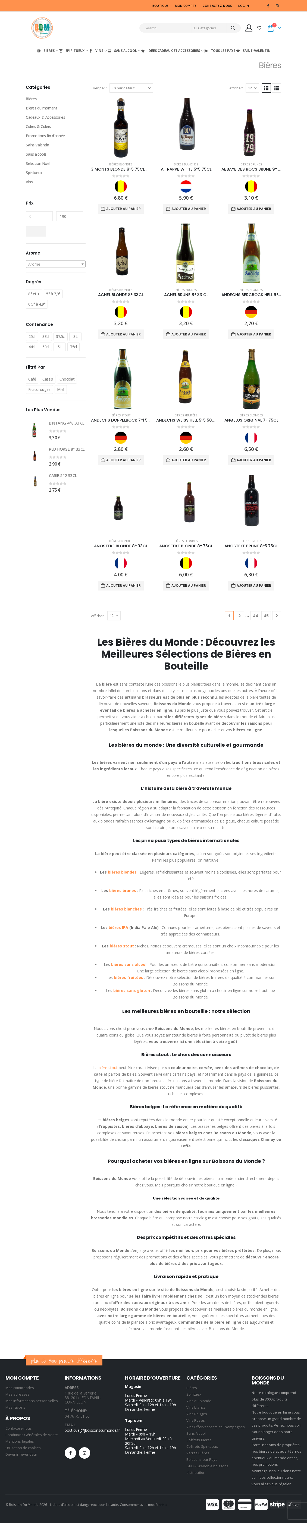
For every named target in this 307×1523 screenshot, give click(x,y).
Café (32, 379)
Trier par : (99, 88)
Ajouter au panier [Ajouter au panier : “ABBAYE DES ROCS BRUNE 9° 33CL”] (254, 208)
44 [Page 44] (255, 615)
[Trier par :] (131, 88)
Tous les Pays (219, 50)
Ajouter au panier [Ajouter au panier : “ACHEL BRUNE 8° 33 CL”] (188, 334)
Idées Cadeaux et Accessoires (170, 50)
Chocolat (67, 379)
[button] (266, 88)
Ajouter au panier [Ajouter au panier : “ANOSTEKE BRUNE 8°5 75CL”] (254, 585)
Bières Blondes (120, 164)
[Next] (276, 615)
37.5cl (60, 336)
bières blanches (126, 909)
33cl (45, 336)
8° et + (34, 293)
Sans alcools (36, 154)
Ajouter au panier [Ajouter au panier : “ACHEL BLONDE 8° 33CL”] (123, 334)
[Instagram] (277, 6)
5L (60, 346)
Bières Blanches (186, 164)
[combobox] (56, 264)
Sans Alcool (122, 50)
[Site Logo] (42, 28)
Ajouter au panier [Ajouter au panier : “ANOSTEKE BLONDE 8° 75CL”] (188, 585)
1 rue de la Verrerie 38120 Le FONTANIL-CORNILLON (83, 1397)
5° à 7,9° (53, 293)
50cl (45, 346)
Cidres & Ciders (38, 126)
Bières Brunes (251, 164)
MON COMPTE (186, 6)
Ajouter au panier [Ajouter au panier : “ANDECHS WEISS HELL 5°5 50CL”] (188, 460)
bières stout (122, 946)
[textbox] (55, 264)
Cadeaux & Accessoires (45, 117)
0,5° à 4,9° (36, 304)
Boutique (160, 6)
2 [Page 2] (239, 615)
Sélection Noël (38, 163)
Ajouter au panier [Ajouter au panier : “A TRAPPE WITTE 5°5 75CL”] (188, 208)
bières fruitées (128, 977)
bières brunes (122, 890)
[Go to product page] (121, 128)
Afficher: (236, 88)
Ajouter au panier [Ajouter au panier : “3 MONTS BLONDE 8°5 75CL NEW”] (123, 208)
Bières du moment (41, 108)
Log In (243, 6)
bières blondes (122, 872)
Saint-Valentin (253, 50)
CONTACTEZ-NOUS (217, 6)
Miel (60, 389)
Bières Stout (120, 415)
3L (75, 336)
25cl (32, 336)
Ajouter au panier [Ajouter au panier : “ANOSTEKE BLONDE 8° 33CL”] (123, 585)
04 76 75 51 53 (77, 1416)
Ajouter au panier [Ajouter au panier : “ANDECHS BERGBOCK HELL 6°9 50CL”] (254, 334)
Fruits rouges (39, 389)
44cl (32, 346)
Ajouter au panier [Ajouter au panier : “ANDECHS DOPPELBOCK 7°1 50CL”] (123, 460)
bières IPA (118, 927)
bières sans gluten (131, 990)
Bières (45, 50)
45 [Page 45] (266, 615)
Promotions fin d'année (45, 135)
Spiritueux (71, 50)
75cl (73, 346)
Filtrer (36, 231)
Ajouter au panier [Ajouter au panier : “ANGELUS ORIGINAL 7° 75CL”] (254, 460)
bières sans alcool (128, 964)
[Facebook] (268, 6)
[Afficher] (252, 88)
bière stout (108, 1067)
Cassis (47, 379)
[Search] (233, 28)
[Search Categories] (208, 28)
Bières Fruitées (186, 415)
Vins (95, 50)
